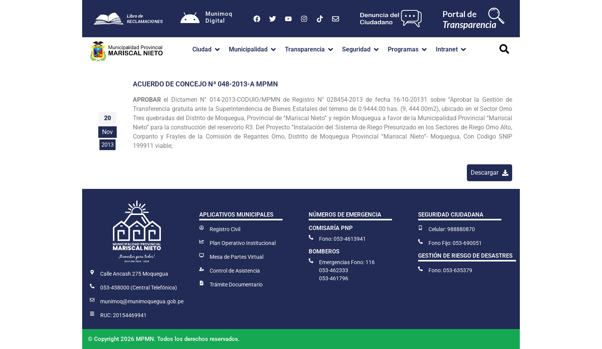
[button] (207, 49)
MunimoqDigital (218, 17)
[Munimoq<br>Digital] (190, 18)
